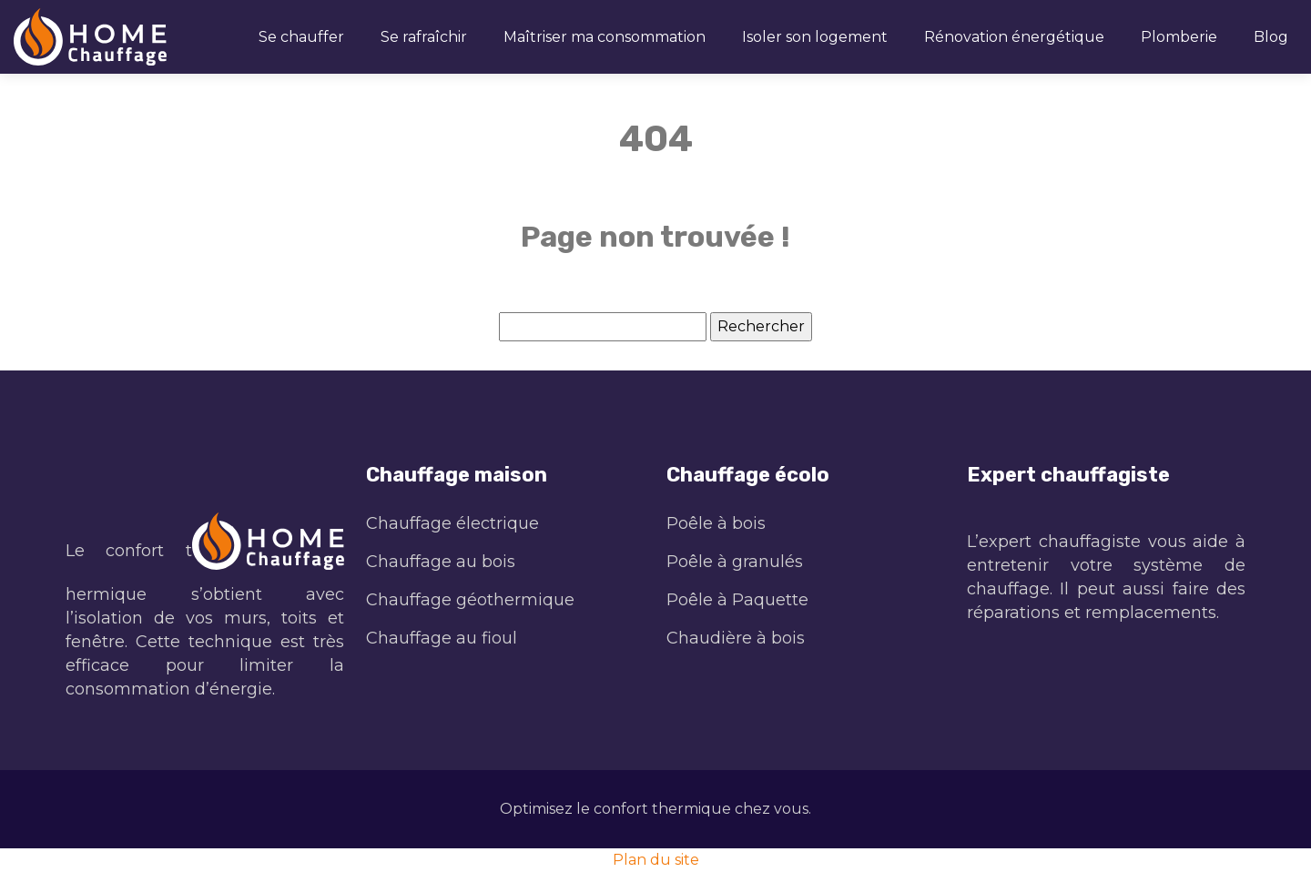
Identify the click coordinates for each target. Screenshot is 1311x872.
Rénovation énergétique (1014, 37)
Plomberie (1179, 37)
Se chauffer (301, 37)
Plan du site (656, 859)
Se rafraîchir (424, 37)
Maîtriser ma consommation (604, 37)
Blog (1271, 37)
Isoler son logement (815, 37)
